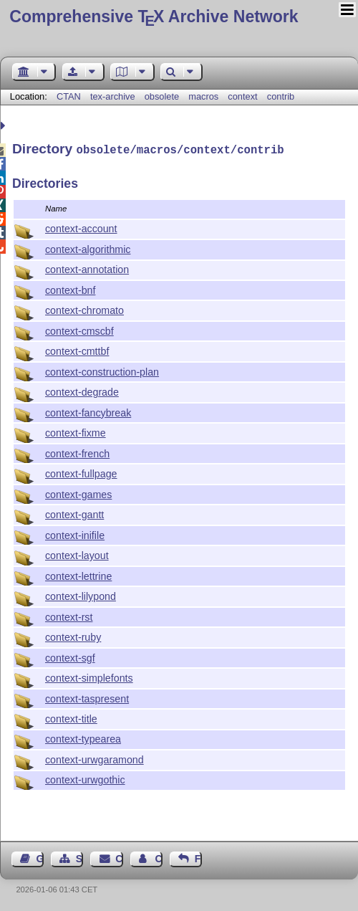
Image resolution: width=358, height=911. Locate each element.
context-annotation (87, 268)
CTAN (69, 96)
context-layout (77, 554)
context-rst (68, 615)
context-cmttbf (77, 350)
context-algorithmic (87, 248)
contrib (280, 96)
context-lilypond (80, 595)
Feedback (198, 857)
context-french (77, 452)
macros (203, 96)
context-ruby (73, 635)
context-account (81, 227)
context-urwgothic (85, 778)
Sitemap (79, 857)
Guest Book (40, 857)
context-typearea (83, 737)
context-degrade (82, 390)
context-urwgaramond (94, 758)
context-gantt (74, 513)
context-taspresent (87, 697)
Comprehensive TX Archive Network (153, 16)
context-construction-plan (102, 370)
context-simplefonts (89, 676)
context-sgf (70, 656)
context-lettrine (78, 575)
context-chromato (84, 309)
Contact (118, 857)
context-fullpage (81, 472)
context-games (78, 493)
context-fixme (75, 431)
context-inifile (75, 534)
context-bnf (70, 289)
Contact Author (158, 857)
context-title (71, 717)
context (242, 96)
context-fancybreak (88, 411)
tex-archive (112, 96)
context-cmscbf (79, 329)
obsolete (162, 96)
